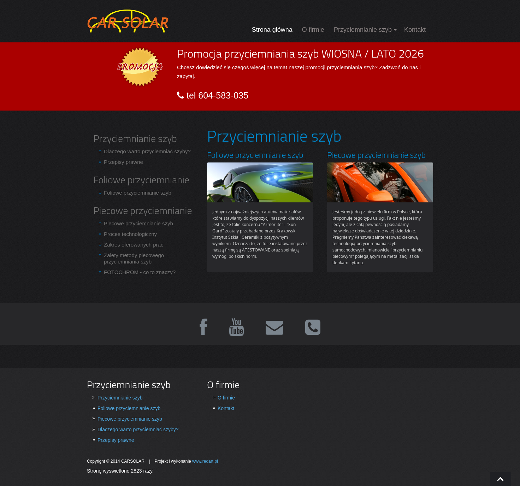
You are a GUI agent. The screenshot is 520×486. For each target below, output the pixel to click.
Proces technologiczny (130, 234)
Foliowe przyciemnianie (141, 179)
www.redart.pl (205, 461)
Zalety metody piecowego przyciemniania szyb (134, 258)
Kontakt (415, 29)
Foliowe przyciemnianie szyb (137, 193)
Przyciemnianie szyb (363, 29)
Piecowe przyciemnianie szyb (138, 223)
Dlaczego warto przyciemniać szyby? (147, 151)
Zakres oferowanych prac (133, 245)
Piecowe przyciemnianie (142, 210)
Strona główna (272, 29)
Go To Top (500, 479)
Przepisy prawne (123, 162)
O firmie (313, 29)
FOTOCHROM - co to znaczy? (140, 272)
